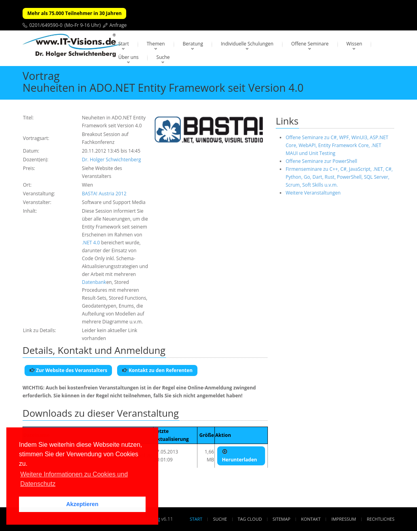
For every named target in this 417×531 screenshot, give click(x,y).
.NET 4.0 (91, 242)
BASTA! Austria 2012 (104, 193)
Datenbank (94, 282)
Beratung (193, 43)
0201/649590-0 (46, 25)
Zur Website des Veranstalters (68, 370)
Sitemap (281, 519)
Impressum (343, 519)
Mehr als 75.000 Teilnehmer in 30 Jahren (74, 13)
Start (123, 43)
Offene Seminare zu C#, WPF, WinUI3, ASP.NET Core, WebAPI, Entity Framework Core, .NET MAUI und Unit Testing (337, 145)
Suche (163, 57)
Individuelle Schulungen (247, 43)
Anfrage (118, 25)
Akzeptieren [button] (82, 504)
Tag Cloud (250, 519)
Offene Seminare (310, 43)
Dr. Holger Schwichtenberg (111, 159)
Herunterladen (239, 456)
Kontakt (310, 519)
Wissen (354, 43)
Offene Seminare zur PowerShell (321, 161)
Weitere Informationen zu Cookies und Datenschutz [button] (74, 479)
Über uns (128, 57)
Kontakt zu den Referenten (157, 370)
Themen (156, 43)
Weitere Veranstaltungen (313, 192)
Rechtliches (380, 519)
